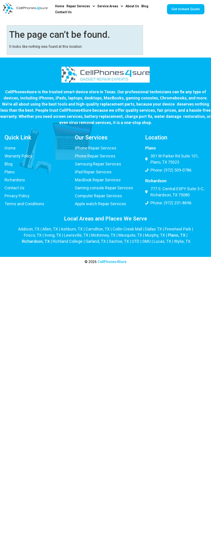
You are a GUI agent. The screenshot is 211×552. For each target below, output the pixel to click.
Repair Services (80, 6)
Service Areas (110, 6)
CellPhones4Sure (112, 262)
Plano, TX (176, 235)
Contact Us (63, 12)
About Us (132, 6)
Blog (144, 6)
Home (59, 6)
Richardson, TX (36, 241)
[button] (80, 6)
